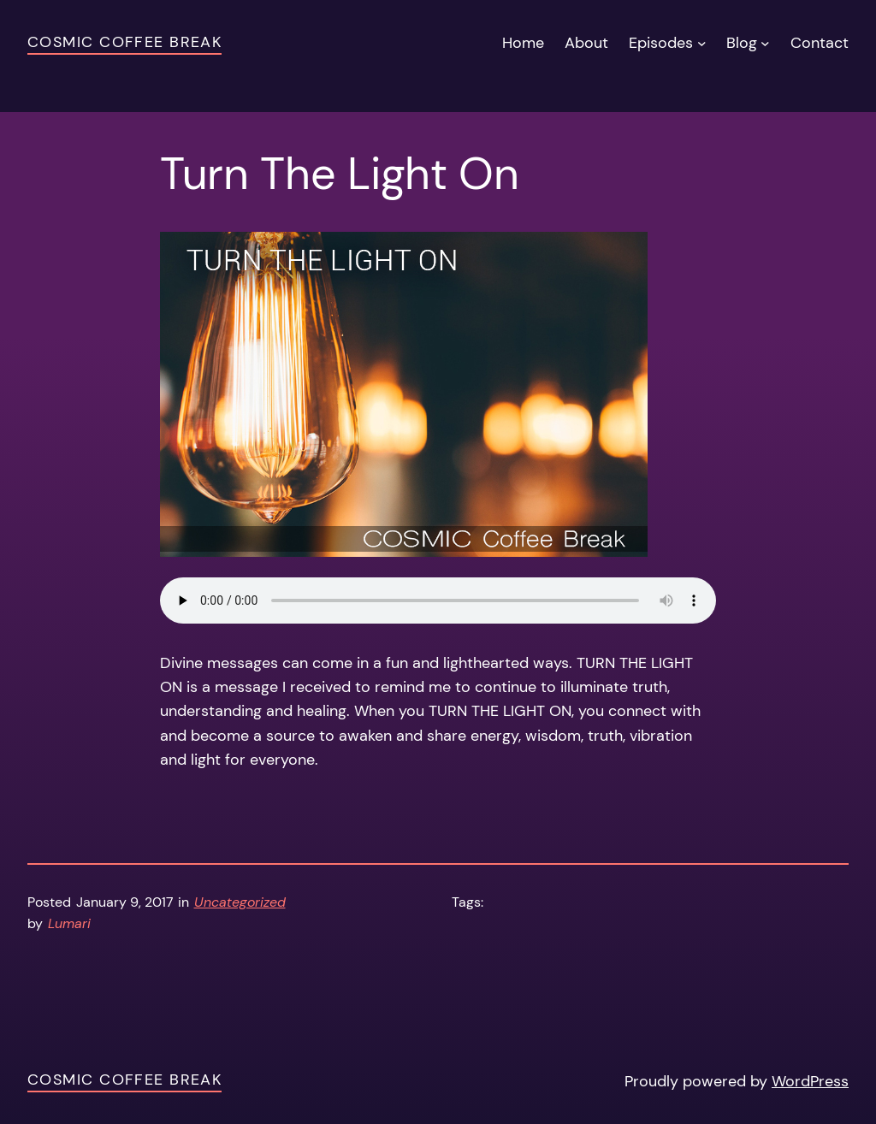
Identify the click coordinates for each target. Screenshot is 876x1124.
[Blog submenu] (765, 43)
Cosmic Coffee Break (124, 42)
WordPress (810, 1081)
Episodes (661, 42)
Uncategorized (240, 902)
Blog (741, 42)
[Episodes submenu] (702, 43)
